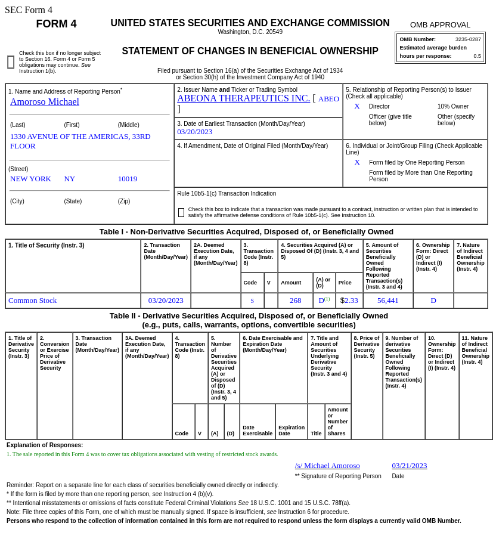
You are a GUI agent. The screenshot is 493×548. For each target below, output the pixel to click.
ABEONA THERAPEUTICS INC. (243, 98)
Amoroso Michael (44, 102)
